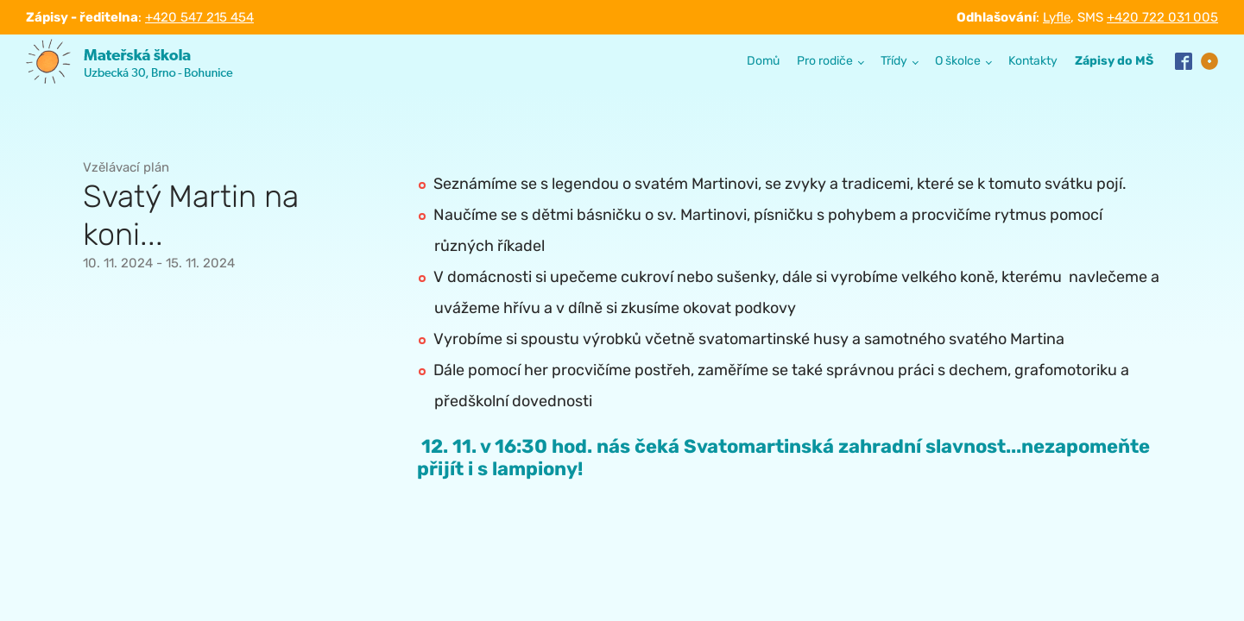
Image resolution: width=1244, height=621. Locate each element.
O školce (958, 60)
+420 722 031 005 (1162, 17)
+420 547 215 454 (199, 17)
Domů (763, 60)
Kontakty (1033, 60)
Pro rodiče (825, 60)
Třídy (894, 60)
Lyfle (1056, 17)
